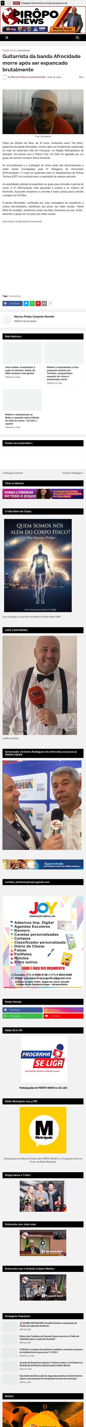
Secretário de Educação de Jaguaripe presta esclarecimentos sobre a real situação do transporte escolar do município (51, 1414)
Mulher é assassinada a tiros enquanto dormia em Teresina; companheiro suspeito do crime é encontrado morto (63, 410)
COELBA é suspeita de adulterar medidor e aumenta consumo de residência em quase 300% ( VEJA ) (51, 1387)
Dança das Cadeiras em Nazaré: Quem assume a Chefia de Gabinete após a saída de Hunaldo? (49, 1374)
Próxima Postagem (72, 510)
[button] (78, 3)
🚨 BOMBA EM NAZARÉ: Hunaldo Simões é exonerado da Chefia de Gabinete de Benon (48, 1361)
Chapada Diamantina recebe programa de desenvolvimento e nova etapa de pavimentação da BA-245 (44, 3)
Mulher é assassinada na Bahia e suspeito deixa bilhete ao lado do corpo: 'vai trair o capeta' (22, 456)
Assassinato (24, 50)
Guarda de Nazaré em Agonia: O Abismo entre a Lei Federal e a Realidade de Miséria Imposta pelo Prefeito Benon (51, 1401)
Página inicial (9, 50)
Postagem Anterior (13, 510)
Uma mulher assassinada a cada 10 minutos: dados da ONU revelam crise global (20, 407)
